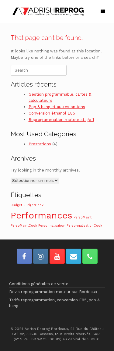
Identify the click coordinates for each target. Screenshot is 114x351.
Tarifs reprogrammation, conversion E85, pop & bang (54, 303)
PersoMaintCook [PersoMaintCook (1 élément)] (24, 226)
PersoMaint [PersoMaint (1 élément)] (83, 217)
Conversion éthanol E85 (52, 113)
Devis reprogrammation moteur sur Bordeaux (53, 291)
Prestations (40, 144)
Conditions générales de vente (38, 284)
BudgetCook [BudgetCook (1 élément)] (33, 205)
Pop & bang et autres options (57, 107)
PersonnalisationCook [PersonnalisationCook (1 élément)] (84, 226)
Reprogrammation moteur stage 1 (61, 119)
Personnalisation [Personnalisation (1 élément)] (51, 226)
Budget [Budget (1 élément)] (16, 205)
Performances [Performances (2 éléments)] (41, 215)
